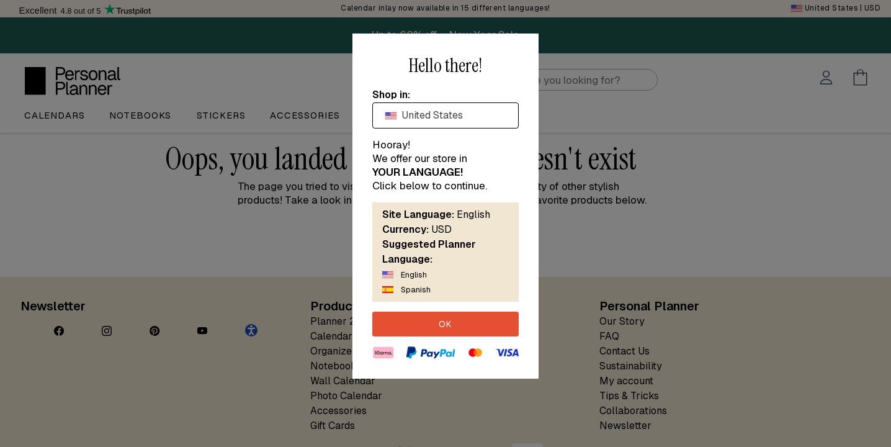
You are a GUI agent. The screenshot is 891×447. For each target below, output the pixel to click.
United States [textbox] (424, 115)
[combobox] (445, 115)
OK (445, 324)
